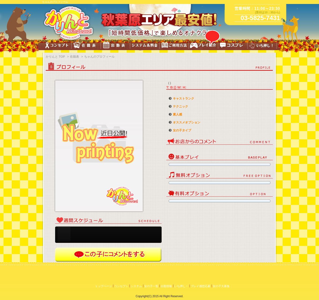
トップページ (103, 286)
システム (136, 286)
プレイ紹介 (203, 46)
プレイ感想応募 (200, 286)
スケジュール (115, 46)
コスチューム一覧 (232, 46)
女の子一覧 (151, 286)
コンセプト (57, 46)
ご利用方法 (174, 46)
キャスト (86, 46)
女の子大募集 (221, 286)
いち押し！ (181, 286)
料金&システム (145, 46)
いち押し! (262, 46)
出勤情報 (166, 286)
